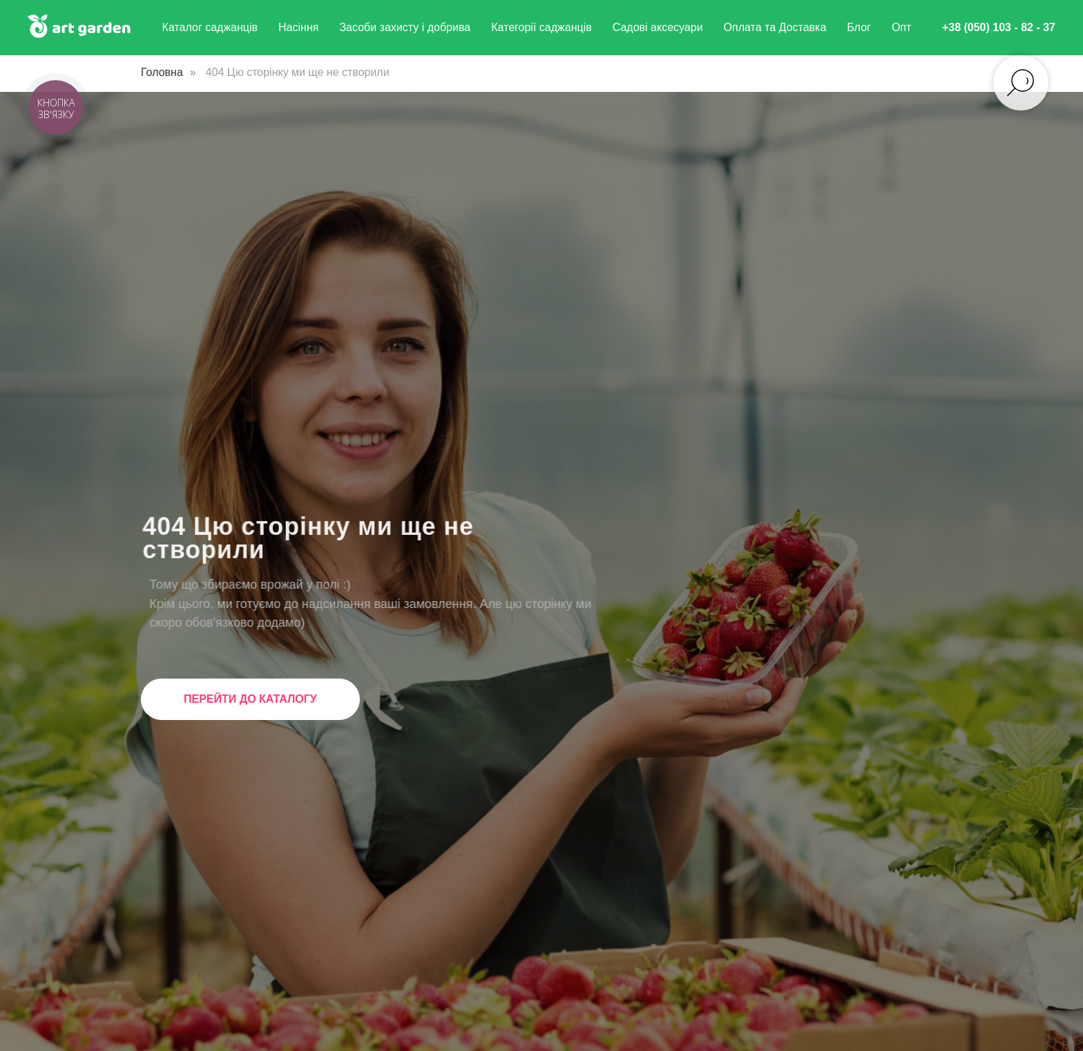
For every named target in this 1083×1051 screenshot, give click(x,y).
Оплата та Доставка (775, 27)
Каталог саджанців (210, 27)
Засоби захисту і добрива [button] (404, 27)
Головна (162, 72)
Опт (901, 27)
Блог (859, 27)
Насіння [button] (298, 27)
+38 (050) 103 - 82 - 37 (998, 27)
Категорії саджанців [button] (541, 27)
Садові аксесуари (658, 27)
